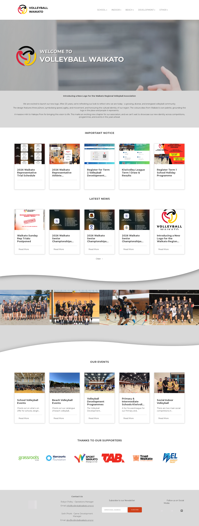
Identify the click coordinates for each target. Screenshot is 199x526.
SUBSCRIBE (135, 510)
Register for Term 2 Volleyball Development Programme (98, 172)
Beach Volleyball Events (62, 402)
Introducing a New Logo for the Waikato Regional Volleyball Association (168, 238)
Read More (24, 183)
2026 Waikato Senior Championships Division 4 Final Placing (62, 238)
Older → (99, 259)
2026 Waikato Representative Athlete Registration (62, 172)
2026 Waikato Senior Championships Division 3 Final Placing (96, 238)
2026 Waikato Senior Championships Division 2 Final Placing (131, 238)
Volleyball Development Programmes (95, 401)
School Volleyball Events (27, 402)
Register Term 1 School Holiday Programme (167, 172)
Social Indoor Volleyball (165, 402)
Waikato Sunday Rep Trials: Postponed (27, 238)
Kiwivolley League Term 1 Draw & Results (133, 172)
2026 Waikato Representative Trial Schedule (27, 172)
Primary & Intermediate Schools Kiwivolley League (133, 401)
